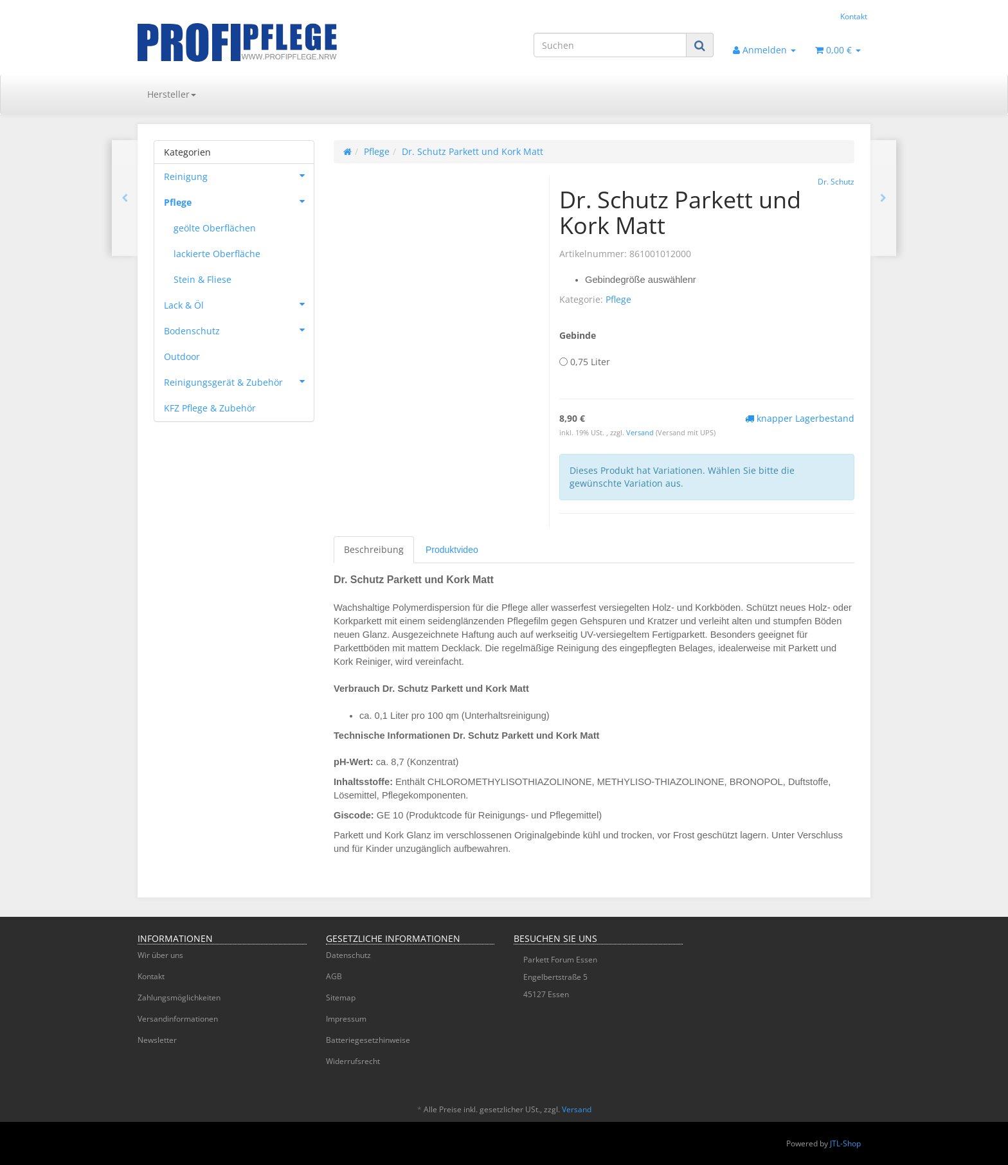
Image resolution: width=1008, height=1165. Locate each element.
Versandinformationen (178, 1018)
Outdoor (182, 356)
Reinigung (239, 175)
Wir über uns (160, 955)
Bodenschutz (239, 329)
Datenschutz (348, 955)
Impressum (346, 1018)
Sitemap (341, 997)
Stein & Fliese (202, 279)
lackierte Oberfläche (217, 254)
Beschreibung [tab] (374, 549)
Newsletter (157, 1039)
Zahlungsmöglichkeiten (179, 997)
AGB (334, 976)
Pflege (618, 299)
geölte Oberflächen (215, 228)
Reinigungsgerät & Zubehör (239, 381)
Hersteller (171, 94)
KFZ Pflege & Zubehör (210, 408)
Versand (641, 432)
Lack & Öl (239, 304)
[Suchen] (610, 45)
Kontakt (853, 16)
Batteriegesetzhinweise (368, 1039)
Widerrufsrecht (353, 1061)
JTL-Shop (845, 1143)
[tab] (452, 549)
